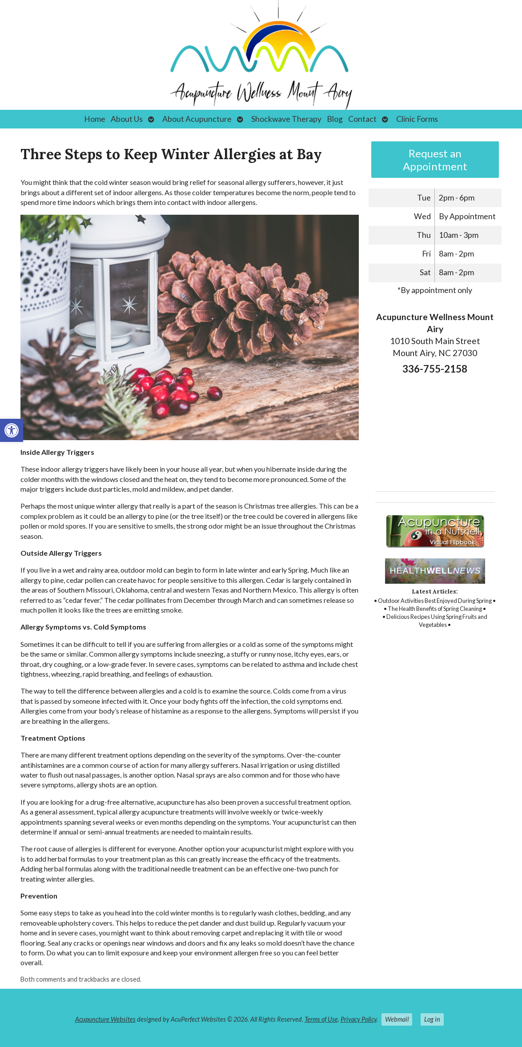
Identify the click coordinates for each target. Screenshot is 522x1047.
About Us (127, 119)
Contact (362, 119)
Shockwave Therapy (286, 119)
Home (94, 119)
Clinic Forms (417, 119)
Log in (432, 1019)
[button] (11, 430)
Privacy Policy (359, 1019)
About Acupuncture (197, 119)
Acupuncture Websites (105, 1019)
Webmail (397, 1019)
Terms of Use (321, 1019)
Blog (335, 119)
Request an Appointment (435, 159)
